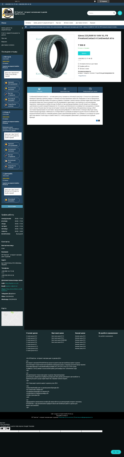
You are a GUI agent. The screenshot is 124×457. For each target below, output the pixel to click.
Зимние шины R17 (80, 344)
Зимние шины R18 (80, 346)
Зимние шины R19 (80, 348)
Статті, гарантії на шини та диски (10, 34)
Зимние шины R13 (80, 336)
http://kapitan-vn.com (12, 283)
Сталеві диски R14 (31, 338)
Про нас (58, 23)
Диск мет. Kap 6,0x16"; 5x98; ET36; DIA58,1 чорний (12, 74)
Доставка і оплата (81, 23)
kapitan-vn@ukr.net (11, 286)
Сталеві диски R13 (31, 336)
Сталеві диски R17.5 (32, 346)
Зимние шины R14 (80, 338)
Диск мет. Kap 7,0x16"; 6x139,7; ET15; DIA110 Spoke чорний (12, 135)
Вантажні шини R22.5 (58, 342)
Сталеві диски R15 (31, 340)
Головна (28, 23)
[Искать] (114, 13)
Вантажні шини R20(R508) (59, 340)
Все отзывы (12, 206)
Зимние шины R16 (80, 342)
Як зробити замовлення (106, 336)
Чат (116, 452)
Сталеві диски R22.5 (32, 350)
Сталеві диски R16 (31, 342)
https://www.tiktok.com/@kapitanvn (11, 290)
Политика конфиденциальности (83, 417)
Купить (84, 53)
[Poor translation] (7, 428)
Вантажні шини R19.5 (58, 338)
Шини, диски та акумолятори (43, 23)
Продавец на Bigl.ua (62, 415)
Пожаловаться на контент (66, 417)
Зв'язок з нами (68, 23)
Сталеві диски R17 (31, 344)
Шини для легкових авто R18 (73, 27)
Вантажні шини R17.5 (58, 336)
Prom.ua (70, 413)
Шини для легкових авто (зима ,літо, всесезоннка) (46, 27)
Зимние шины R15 (80, 340)
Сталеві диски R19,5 (32, 348)
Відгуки (92, 23)
